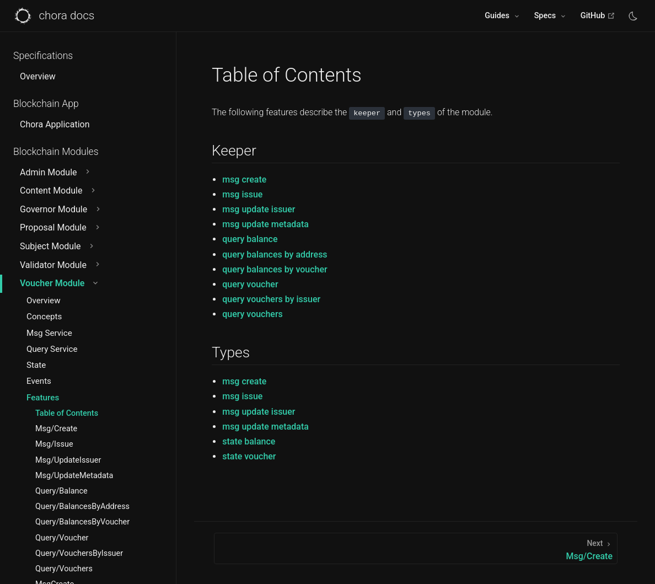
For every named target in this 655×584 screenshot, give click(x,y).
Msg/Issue (54, 444)
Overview (38, 76)
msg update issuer (258, 209)
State (36, 365)
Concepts (44, 317)
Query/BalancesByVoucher (82, 522)
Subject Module (58, 246)
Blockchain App (46, 103)
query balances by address (274, 254)
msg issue (242, 194)
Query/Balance (61, 491)
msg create (244, 179)
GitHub (598, 15)
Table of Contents (66, 413)
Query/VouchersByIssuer (79, 553)
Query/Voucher (61, 538)
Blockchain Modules (56, 151)
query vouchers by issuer (271, 299)
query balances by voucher (274, 269)
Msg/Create (56, 428)
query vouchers (252, 314)
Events (38, 381)
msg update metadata (265, 224)
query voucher (250, 284)
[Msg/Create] (416, 548)
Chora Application (54, 124)
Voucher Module (60, 283)
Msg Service (49, 333)
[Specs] (550, 16)
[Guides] (502, 16)
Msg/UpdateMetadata (74, 475)
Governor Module (61, 209)
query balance (249, 239)
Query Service (52, 349)
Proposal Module (61, 227)
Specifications (43, 55)
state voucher (249, 456)
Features (42, 398)
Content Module (59, 190)
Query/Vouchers (64, 569)
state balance (248, 441)
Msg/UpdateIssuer (68, 460)
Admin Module (56, 172)
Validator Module (61, 265)
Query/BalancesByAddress (82, 506)
